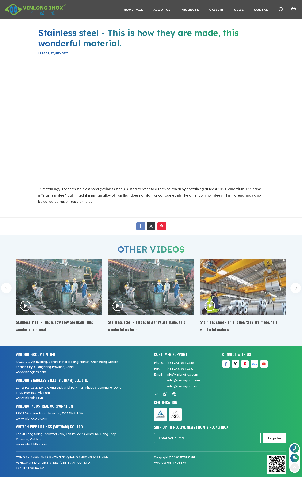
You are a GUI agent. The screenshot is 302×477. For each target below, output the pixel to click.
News (239, 10)
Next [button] (295, 289)
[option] (59, 296)
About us (162, 10)
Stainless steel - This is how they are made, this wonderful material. (54, 325)
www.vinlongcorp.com (31, 418)
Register (274, 438)
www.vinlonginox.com (31, 372)
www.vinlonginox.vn (29, 398)
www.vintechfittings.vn (31, 444)
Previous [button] (6, 289)
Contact (262, 10)
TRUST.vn (179, 463)
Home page (133, 10)
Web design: (162, 463)
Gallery (216, 10)
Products (190, 10)
